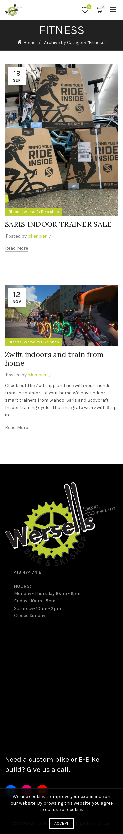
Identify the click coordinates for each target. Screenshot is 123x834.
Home (29, 42)
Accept (61, 823)
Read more (16, 248)
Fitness (15, 211)
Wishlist (88, 7)
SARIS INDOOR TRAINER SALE (58, 224)
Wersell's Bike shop (41, 211)
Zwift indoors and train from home (54, 359)
